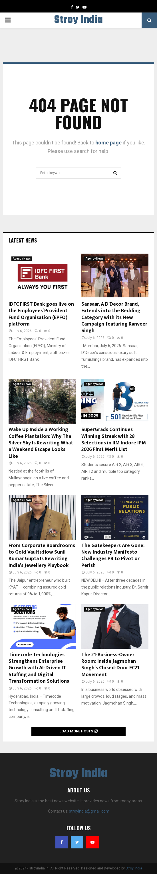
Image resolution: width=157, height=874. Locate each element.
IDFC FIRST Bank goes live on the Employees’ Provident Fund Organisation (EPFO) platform (41, 314)
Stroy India (78, 20)
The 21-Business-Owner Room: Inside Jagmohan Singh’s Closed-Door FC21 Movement (110, 665)
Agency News (22, 258)
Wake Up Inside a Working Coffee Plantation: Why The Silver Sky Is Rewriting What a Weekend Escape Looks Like (41, 443)
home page (108, 143)
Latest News (23, 240)
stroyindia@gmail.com (89, 811)
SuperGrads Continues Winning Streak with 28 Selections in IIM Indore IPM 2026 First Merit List (113, 439)
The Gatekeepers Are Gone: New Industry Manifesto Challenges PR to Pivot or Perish (112, 555)
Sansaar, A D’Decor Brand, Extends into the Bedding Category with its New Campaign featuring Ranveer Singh (114, 317)
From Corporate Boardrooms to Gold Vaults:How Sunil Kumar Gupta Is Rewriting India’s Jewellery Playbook (42, 555)
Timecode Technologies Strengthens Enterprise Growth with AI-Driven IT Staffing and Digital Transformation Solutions (39, 668)
